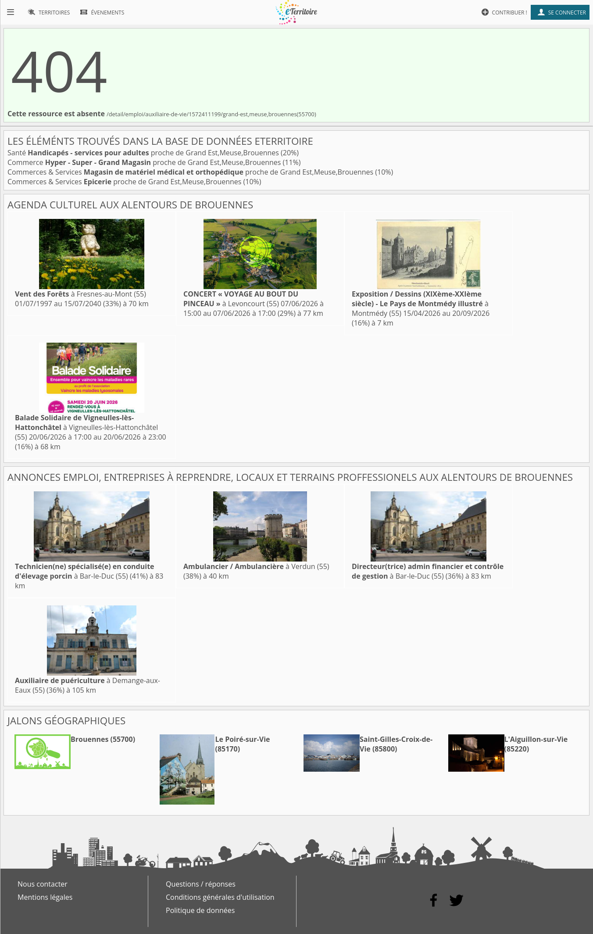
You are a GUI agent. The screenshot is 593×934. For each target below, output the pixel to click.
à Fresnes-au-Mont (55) (80, 294)
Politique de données (200, 910)
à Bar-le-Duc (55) (84, 571)
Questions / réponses (201, 884)
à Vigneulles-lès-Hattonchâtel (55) (86, 427)
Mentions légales (45, 897)
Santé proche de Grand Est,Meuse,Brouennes (144, 152)
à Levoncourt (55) (240, 298)
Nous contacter (43, 884)
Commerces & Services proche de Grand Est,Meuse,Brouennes (191, 172)
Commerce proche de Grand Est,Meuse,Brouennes (145, 162)
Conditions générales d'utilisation (220, 897)
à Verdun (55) (256, 566)
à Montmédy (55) (420, 303)
